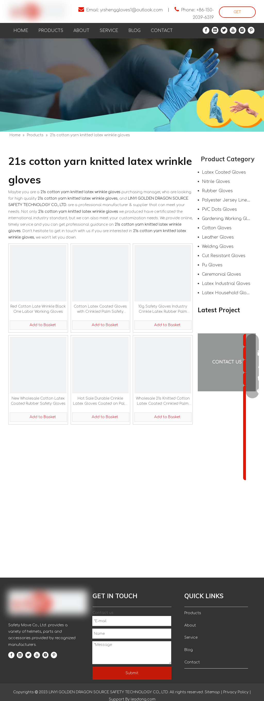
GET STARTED (237, 14)
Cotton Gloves (217, 228)
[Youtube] (233, 30)
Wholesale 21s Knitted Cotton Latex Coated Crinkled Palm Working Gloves (163, 401)
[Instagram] (242, 30)
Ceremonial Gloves (221, 274)
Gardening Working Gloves (229, 218)
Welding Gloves (218, 246)
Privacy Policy (236, 692)
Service (190, 637)
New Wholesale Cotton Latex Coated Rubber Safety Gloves (38, 401)
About (190, 625)
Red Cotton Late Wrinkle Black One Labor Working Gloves (38, 309)
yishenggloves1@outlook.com (131, 10)
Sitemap (212, 692)
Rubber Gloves (217, 191)
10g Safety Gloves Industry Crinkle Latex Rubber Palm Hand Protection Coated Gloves (162, 309)
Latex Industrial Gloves (226, 283)
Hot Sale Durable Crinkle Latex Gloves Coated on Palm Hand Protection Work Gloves (100, 401)
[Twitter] (224, 30)
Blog (188, 650)
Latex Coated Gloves (224, 172)
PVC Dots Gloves (219, 209)
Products (192, 613)
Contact (192, 662)
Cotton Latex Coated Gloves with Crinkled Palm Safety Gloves (100, 309)
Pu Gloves (212, 265)
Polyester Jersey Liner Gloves (229, 200)
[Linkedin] (215, 30)
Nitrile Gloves (216, 181)
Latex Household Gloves (228, 293)
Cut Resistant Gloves (223, 256)
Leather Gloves (218, 237)
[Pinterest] (251, 30)
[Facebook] (206, 30)
